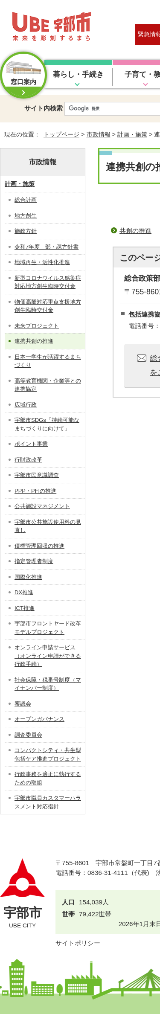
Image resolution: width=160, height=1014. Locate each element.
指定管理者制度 (34, 561)
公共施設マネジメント (42, 506)
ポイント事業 (31, 444)
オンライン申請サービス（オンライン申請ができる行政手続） (48, 655)
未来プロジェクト (37, 326)
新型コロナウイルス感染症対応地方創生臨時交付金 (48, 282)
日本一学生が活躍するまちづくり (48, 361)
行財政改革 (28, 459)
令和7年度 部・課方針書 (47, 247)
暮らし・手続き (78, 74)
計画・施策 (132, 134)
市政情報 (99, 134)
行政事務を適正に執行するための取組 (48, 778)
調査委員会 (28, 735)
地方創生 (26, 215)
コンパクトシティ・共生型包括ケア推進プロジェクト (48, 754)
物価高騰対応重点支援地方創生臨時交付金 (48, 306)
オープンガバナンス (39, 719)
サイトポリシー (77, 943)
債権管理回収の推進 (39, 546)
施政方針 (26, 231)
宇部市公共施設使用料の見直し (48, 526)
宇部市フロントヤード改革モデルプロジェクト (48, 627)
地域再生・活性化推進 (42, 262)
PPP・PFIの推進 (35, 491)
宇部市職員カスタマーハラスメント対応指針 (48, 802)
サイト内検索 (43, 108)
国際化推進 (28, 577)
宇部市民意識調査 (37, 475)
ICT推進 (25, 608)
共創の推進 (135, 230)
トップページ (61, 134)
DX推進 (24, 592)
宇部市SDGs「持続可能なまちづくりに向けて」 (47, 424)
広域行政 (26, 404)
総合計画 (26, 200)
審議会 (23, 703)
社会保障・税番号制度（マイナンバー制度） (48, 684)
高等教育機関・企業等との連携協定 (48, 385)
